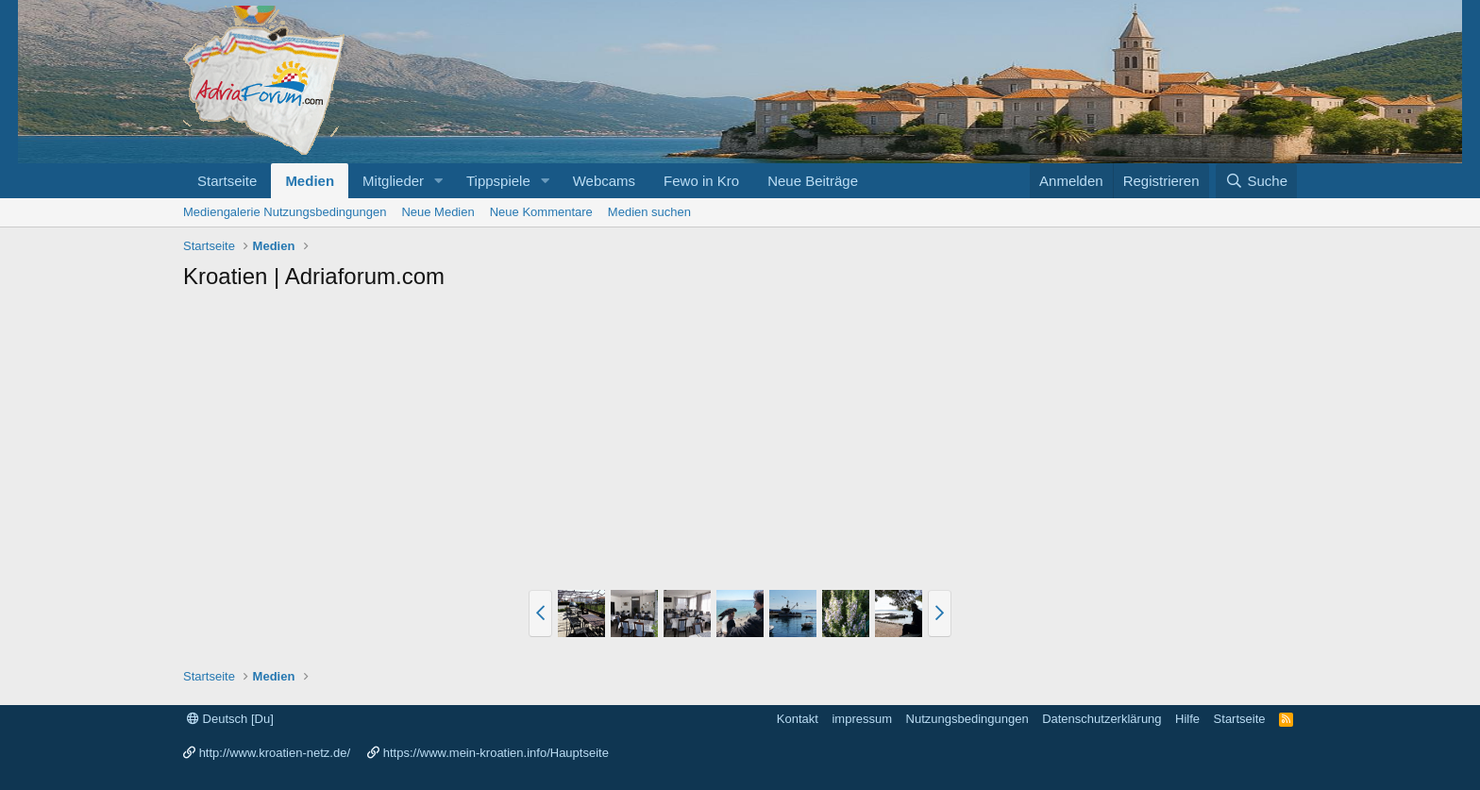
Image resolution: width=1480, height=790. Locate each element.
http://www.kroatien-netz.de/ (274, 753)
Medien (309, 181)
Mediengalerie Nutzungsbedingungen (284, 212)
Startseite (227, 181)
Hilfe (1187, 719)
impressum (862, 719)
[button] (439, 180)
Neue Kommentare (541, 212)
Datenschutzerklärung (1101, 719)
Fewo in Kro (701, 181)
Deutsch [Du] (230, 719)
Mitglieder (393, 181)
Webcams (604, 181)
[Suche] (1256, 180)
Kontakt (797, 719)
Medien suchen (649, 212)
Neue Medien (437, 212)
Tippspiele (498, 181)
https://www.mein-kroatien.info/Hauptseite (496, 753)
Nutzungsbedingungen (967, 719)
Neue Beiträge (812, 181)
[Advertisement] (740, 443)
